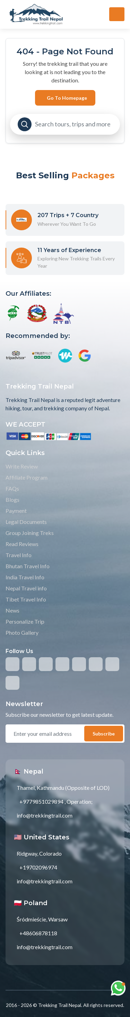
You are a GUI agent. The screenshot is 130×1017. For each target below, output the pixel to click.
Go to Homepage (67, 98)
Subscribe (104, 734)
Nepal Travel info (26, 588)
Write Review (22, 466)
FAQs (12, 488)
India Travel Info (25, 577)
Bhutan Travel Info (28, 566)
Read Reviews (22, 544)
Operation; (80, 801)
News (12, 610)
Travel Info (19, 555)
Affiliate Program (26, 477)
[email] (48, 733)
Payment (16, 510)
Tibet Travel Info (26, 599)
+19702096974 (38, 867)
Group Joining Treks (30, 532)
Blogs (12, 499)
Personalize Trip (25, 621)
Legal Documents (26, 521)
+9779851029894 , (42, 801)
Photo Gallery (22, 632)
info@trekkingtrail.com (44, 815)
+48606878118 (38, 933)
